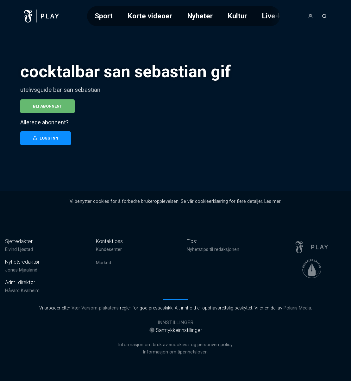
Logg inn (45, 138)
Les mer (272, 201)
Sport (104, 16)
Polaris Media (297, 308)
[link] (41, 16)
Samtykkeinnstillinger (175, 330)
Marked (103, 262)
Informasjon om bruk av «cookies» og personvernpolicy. (175, 344)
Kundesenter (109, 249)
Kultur (237, 16)
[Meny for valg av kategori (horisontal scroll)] (183, 16)
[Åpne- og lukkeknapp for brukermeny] (310, 16)
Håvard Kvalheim (22, 290)
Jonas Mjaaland (21, 270)
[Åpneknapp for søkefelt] (324, 16)
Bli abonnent (47, 106)
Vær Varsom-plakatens (95, 308)
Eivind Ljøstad (19, 249)
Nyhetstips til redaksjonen (213, 249)
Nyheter (200, 16)
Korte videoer (150, 16)
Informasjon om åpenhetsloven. (176, 352)
